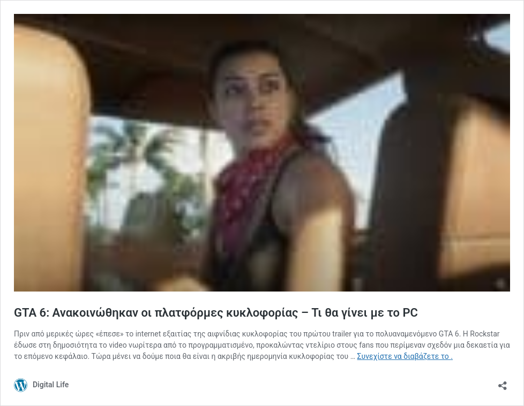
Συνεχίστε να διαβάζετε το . (405, 356)
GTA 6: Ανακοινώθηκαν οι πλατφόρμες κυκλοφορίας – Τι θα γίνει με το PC (216, 312)
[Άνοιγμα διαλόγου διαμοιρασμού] (502, 382)
